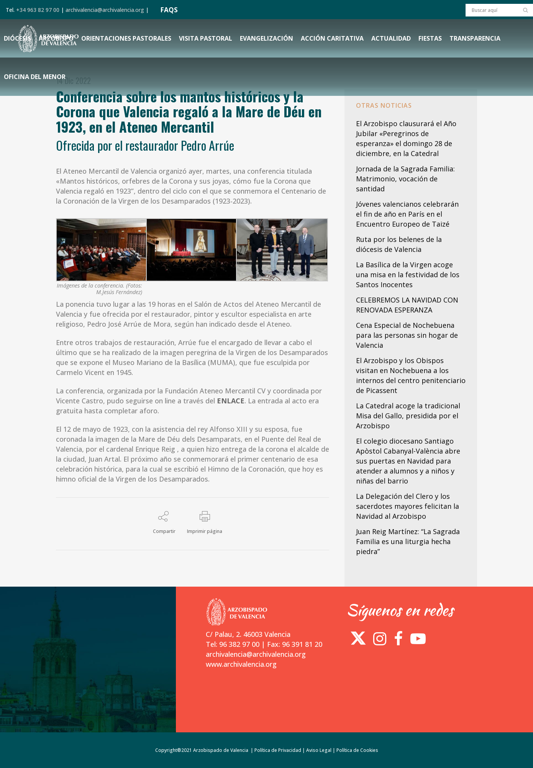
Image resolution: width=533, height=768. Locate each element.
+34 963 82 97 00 (37, 9)
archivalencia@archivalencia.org (105, 9)
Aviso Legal (318, 750)
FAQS (169, 9)
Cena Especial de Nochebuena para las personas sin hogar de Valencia (407, 335)
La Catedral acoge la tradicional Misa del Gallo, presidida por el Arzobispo (408, 415)
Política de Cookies (357, 750)
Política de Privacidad (277, 750)
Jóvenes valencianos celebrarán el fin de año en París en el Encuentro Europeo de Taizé (407, 214)
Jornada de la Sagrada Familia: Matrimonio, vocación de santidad (405, 178)
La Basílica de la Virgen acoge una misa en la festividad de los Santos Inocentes (407, 274)
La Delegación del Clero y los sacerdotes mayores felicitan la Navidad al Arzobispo (407, 506)
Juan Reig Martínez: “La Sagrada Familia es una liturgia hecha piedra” (408, 541)
